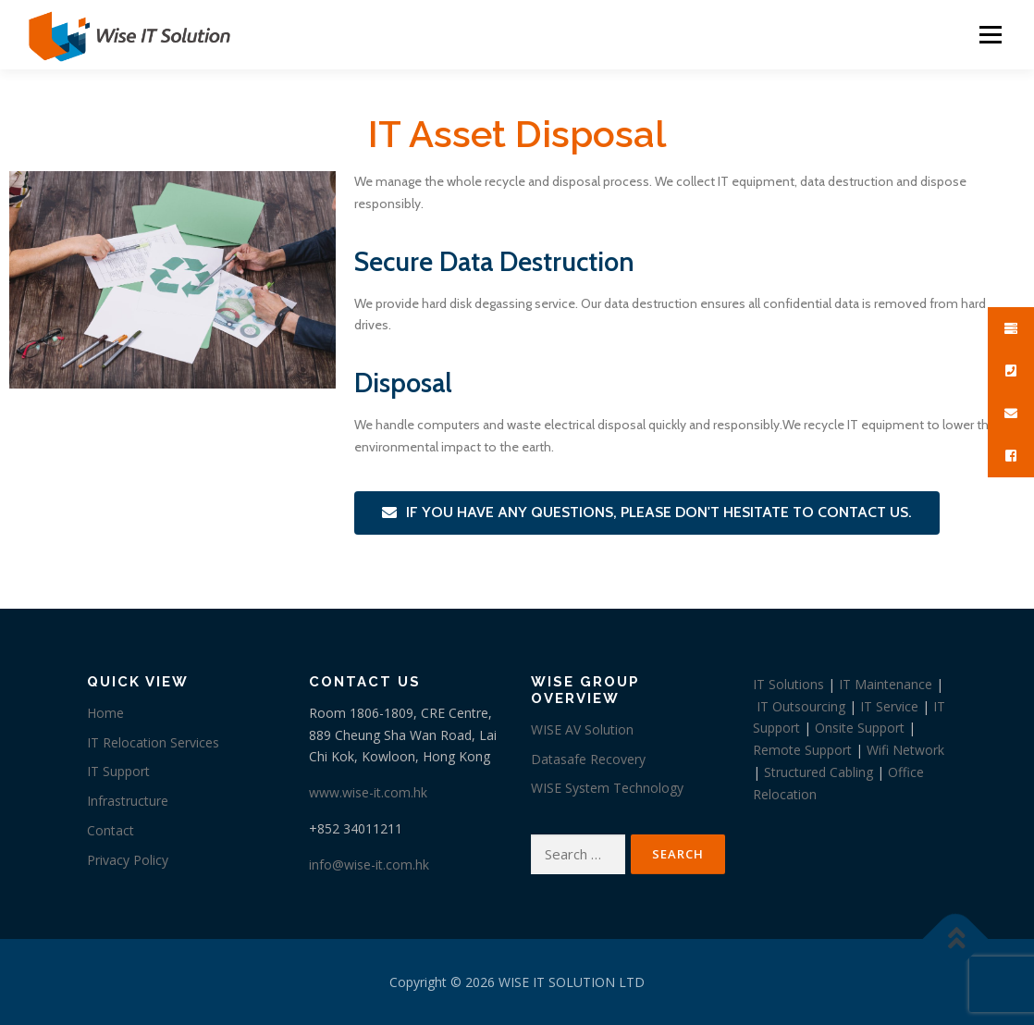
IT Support (118, 771)
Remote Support (802, 750)
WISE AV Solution (582, 729)
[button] (647, 513)
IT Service (889, 706)
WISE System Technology (607, 788)
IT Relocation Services (153, 742)
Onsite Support (860, 727)
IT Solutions (788, 684)
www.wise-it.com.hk (368, 792)
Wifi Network (905, 750)
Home (105, 713)
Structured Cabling (818, 772)
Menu (990, 34)
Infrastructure (127, 800)
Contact (110, 830)
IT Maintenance (885, 684)
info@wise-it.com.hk (369, 864)
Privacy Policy (127, 860)
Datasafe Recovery (588, 759)
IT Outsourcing (801, 706)
